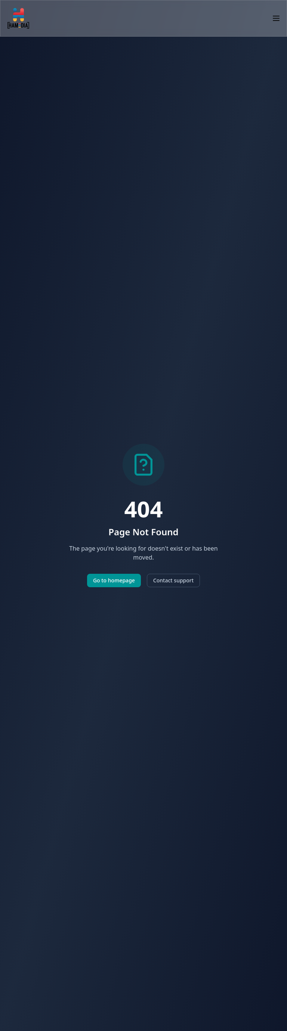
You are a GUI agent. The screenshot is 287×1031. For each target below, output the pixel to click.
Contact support (173, 580)
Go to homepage (114, 580)
